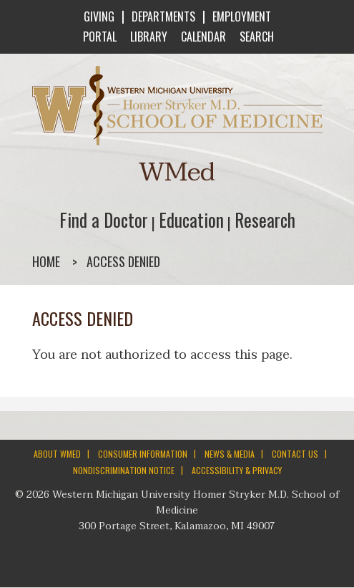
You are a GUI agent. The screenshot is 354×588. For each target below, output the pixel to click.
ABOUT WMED (57, 454)
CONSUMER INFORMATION (142, 454)
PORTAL (98, 36)
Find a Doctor (103, 219)
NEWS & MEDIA (230, 454)
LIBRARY (147, 36)
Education (191, 219)
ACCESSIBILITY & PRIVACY (237, 470)
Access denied (123, 261)
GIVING (99, 16)
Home (46, 261)
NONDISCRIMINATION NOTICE (123, 470)
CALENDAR (202, 36)
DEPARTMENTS (163, 16)
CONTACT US (295, 454)
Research (265, 219)
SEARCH (255, 36)
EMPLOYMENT (241, 16)
